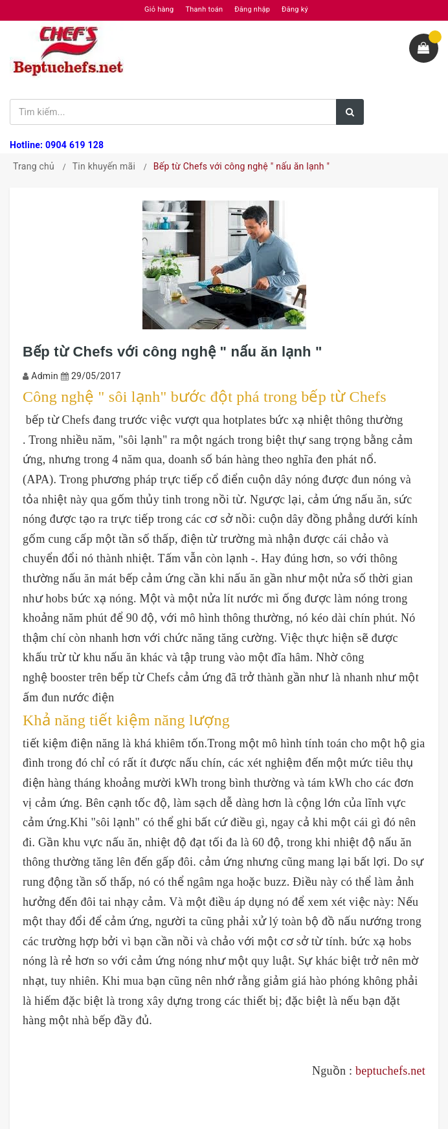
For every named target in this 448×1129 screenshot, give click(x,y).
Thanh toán (204, 9)
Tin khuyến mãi (104, 166)
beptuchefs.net (390, 1070)
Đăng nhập (252, 9)
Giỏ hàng (159, 9)
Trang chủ (33, 166)
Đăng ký (295, 9)
